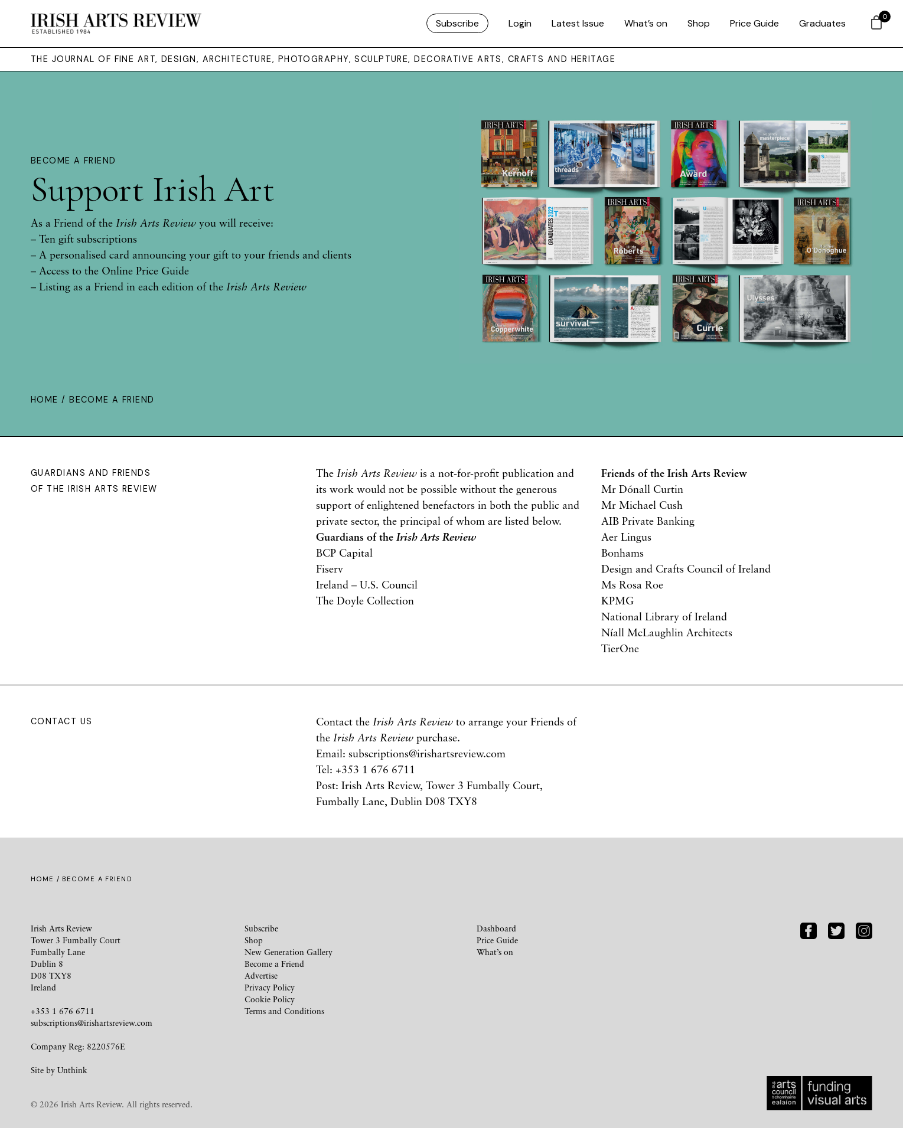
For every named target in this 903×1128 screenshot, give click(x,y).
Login (520, 23)
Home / (50, 399)
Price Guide (754, 23)
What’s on (645, 23)
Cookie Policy (270, 999)
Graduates (822, 23)
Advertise (261, 975)
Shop (698, 23)
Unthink (72, 1070)
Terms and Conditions (284, 1011)
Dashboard (496, 928)
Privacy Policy (270, 987)
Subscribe (457, 23)
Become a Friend (274, 964)
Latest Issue (578, 23)
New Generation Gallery (288, 952)
